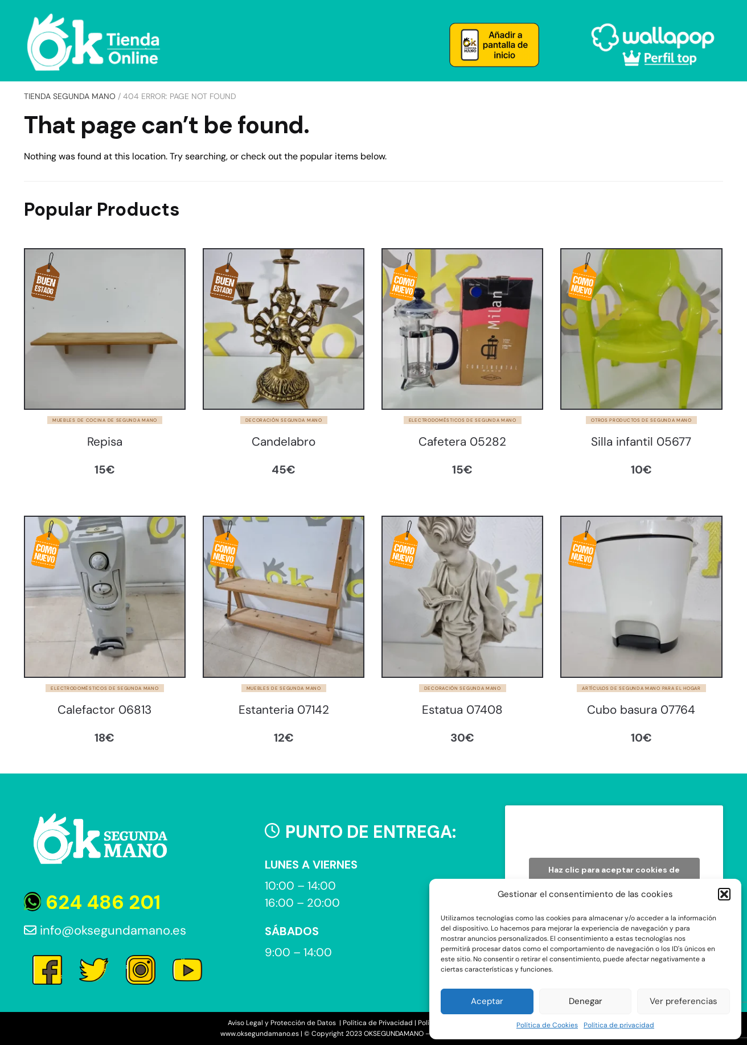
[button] (724, 894)
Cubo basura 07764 (641, 710)
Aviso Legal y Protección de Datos (283, 1022)
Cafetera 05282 (462, 442)
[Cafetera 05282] (462, 329)
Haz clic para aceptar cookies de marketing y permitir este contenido (614, 876)
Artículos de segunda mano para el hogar (641, 688)
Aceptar (487, 1001)
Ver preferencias (683, 1001)
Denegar (585, 1001)
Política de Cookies (547, 1025)
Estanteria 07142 (284, 710)
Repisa (104, 442)
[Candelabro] (283, 329)
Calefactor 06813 (104, 710)
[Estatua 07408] (462, 596)
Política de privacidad (619, 1025)
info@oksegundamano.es (105, 930)
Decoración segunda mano (283, 420)
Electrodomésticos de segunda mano (462, 420)
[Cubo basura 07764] (641, 596)
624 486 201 (92, 902)
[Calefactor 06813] (105, 596)
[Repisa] (105, 329)
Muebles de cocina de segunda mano (104, 420)
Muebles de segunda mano (284, 688)
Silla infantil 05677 (641, 442)
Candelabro (283, 442)
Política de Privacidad (378, 1022)
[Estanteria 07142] (283, 596)
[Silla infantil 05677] (641, 329)
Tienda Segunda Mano (70, 96)
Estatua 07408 (462, 710)
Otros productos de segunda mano (641, 420)
